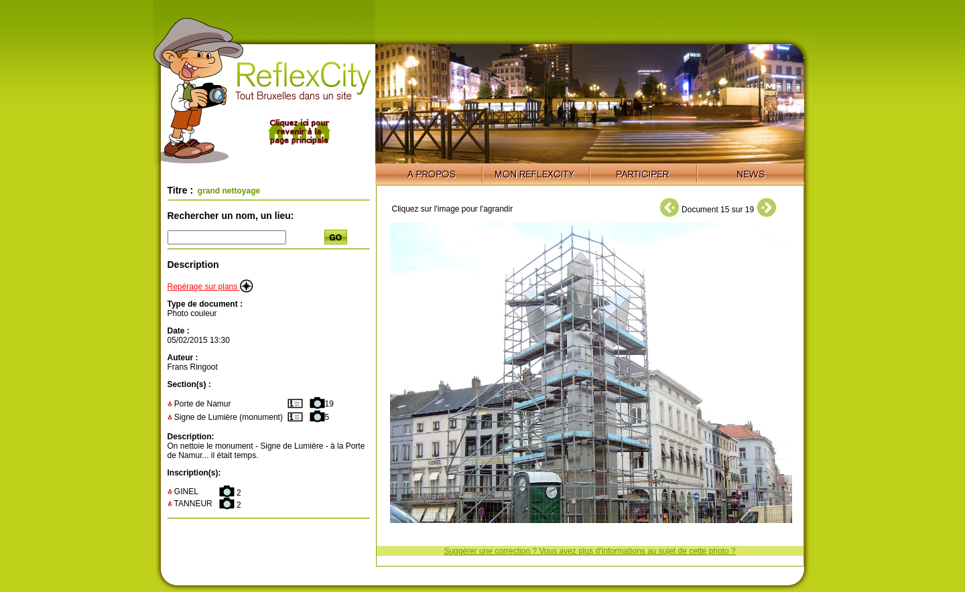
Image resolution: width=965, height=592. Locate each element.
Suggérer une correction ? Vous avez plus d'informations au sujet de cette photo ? (589, 551)
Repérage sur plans (210, 286)
